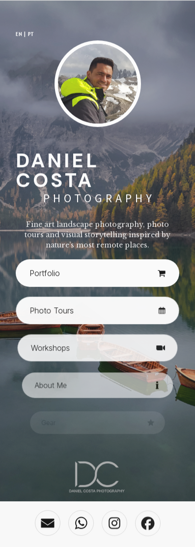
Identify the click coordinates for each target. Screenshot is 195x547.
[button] (97, 274)
